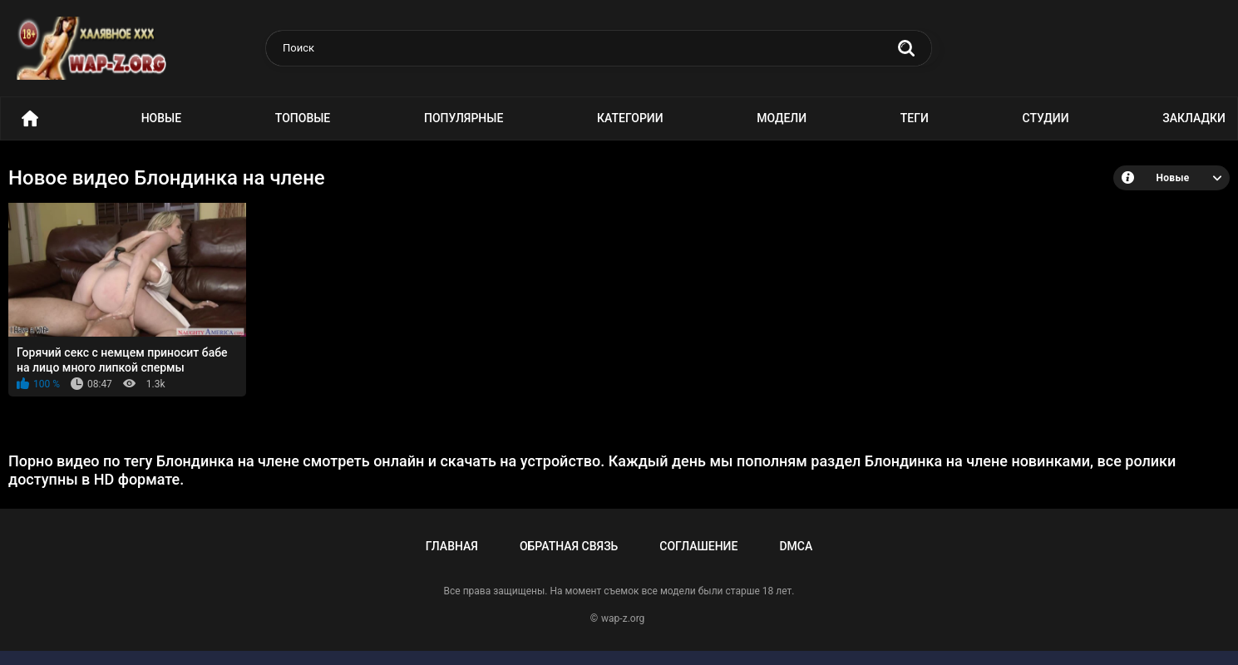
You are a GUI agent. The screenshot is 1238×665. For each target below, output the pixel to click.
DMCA (795, 546)
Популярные (463, 118)
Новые (161, 118)
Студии (1046, 118)
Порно (30, 118)
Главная (452, 546)
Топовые (302, 118)
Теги (914, 118)
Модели (781, 118)
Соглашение (698, 546)
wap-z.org (622, 618)
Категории (630, 118)
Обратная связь (569, 546)
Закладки (1194, 118)
